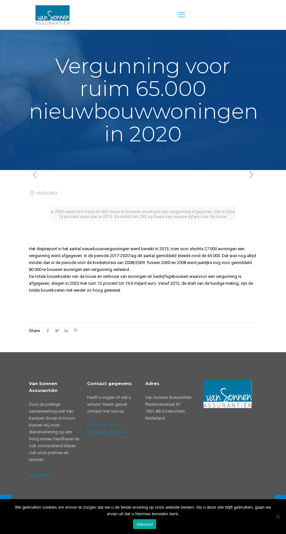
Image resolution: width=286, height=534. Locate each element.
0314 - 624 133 (100, 425)
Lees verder (40, 475)
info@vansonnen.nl (105, 431)
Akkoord (144, 524)
